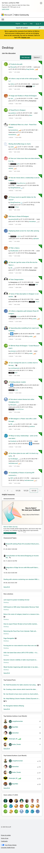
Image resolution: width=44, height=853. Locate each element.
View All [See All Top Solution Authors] (7, 748)
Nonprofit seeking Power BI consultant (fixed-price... (23, 544)
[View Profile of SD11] (11, 478)
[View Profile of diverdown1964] (18, 385)
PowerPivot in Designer (18, 110)
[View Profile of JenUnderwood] (13, 463)
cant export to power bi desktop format (16, 600)
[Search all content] (28, 28)
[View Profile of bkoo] (30, 115)
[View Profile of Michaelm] (13, 405)
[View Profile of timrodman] (32, 221)
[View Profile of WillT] (33, 86)
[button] (25, 57)
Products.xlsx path (16, 64)
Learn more (5, 9)
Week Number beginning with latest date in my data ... (21, 667)
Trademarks (4, 841)
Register (18, 23)
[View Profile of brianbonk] (13, 441)
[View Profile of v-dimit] (18, 236)
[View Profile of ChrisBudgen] (14, 459)
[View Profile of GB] (11, 424)
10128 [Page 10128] (18, 490)
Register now (25, 37)
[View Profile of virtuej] (18, 316)
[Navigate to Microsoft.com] (7, 15)
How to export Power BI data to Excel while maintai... (21, 624)
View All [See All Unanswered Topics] (7, 587)
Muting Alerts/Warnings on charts (20, 144)
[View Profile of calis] (11, 98)
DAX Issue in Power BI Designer (19, 216)
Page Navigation (9, 638)
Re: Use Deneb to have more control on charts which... (21, 694)
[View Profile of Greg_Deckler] (30, 69)
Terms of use (4, 838)
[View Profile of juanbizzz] (13, 113)
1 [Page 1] (7, 490)
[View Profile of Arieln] (16, 390)
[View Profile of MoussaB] (13, 67)
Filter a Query (14, 248)
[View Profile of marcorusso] (35, 443)
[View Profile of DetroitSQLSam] (19, 409)
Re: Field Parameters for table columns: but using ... (20, 685)
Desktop (6, 602)
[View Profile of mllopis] (17, 207)
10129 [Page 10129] (25, 490)
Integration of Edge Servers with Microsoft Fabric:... (22, 567)
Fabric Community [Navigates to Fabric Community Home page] (21, 15)
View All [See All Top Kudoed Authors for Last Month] (7, 788)
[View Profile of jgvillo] (18, 164)
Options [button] (36, 57)
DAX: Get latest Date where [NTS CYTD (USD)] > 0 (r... (21, 653)
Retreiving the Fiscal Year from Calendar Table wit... (20, 631)
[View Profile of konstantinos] (14, 130)
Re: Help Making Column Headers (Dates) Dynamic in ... (22, 698)
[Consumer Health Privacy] (22, 847)
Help (31, 23)
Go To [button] (37, 23)
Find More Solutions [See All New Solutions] (7, 673)
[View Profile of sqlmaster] (36, 238)
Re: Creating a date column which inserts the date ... (20, 689)
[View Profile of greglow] (16, 333)
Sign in (25, 23)
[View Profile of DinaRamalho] (14, 251)
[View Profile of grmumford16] (14, 219)
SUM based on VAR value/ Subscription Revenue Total (21, 607)
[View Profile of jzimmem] (13, 351)
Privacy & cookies (6, 835)
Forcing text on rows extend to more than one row (20, 645)
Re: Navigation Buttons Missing (14, 706)
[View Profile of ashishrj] (11, 168)
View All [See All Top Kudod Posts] (7, 709)
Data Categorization (16, 279)
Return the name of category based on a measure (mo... (22, 614)
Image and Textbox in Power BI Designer (23, 96)
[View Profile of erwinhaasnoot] (14, 368)
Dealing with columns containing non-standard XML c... (22, 579)
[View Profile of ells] (11, 268)
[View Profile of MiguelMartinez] (21, 183)
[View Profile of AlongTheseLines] (15, 188)
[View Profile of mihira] (12, 84)
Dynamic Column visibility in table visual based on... (20, 660)
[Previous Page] (4, 490)
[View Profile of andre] (12, 147)
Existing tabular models (18, 382)
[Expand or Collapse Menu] (3, 19)
